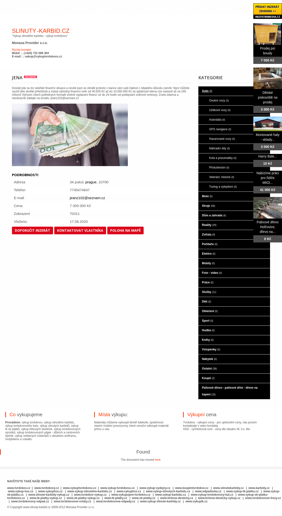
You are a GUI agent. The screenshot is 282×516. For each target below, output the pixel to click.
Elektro (208, 253)
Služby (209, 292)
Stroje (208, 206)
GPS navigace (220, 129)
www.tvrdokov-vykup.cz (91, 494)
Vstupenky (211, 349)
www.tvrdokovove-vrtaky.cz (72, 501)
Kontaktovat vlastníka (80, 230)
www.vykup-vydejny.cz (154, 488)
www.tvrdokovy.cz (46, 488)
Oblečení (210, 311)
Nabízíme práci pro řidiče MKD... (267, 178)
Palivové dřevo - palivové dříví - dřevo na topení (230, 391)
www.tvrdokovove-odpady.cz (115, 501)
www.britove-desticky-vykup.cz (219, 498)
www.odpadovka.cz (208, 491)
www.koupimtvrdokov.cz (191, 488)
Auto (207, 91)
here (157, 459)
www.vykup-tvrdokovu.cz (117, 488)
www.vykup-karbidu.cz (171, 494)
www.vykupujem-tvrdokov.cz (131, 494)
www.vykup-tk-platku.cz (242, 491)
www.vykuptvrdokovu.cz (79, 488)
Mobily (208, 263)
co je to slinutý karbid (90, 9)
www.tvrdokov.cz (18, 488)
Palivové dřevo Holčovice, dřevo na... (268, 227)
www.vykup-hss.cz (20, 491)
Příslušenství (219, 167)
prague (91, 182)
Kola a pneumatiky (222, 158)
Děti (206, 301)
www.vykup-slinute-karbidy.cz (160, 501)
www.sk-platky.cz (143, 498)
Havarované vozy (222, 138)
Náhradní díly (219, 148)
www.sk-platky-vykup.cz (83, 498)
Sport (207, 320)
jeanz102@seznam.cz (87, 198)
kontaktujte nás (214, 9)
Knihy (208, 340)
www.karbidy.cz (259, 488)
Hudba (208, 330)
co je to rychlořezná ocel (146, 9)
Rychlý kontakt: (21, 49)
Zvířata (208, 234)
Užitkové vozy (220, 110)
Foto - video (212, 273)
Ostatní (209, 368)
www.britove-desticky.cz (176, 498)
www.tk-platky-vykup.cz (46, 498)
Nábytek (209, 359)
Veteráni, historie (221, 177)
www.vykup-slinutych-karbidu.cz (168, 491)
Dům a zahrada (214, 215)
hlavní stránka (29, 9)
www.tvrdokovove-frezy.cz (263, 498)
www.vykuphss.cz (50, 491)
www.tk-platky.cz (115, 498)
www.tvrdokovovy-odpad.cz (30, 501)
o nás (56, 9)
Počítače (209, 244)
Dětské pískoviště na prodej (267, 97)
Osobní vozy (219, 100)
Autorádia (217, 119)
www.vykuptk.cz (196, 501)
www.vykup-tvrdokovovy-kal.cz (212, 494)
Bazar (185, 9)
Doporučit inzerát (32, 230)
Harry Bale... (267, 156)
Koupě (208, 378)
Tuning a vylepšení (223, 186)
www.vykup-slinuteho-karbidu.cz (89, 491)
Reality (209, 225)
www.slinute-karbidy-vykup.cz (48, 494)
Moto (207, 196)
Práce (207, 282)
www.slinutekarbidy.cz (228, 488)
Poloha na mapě (125, 230)
